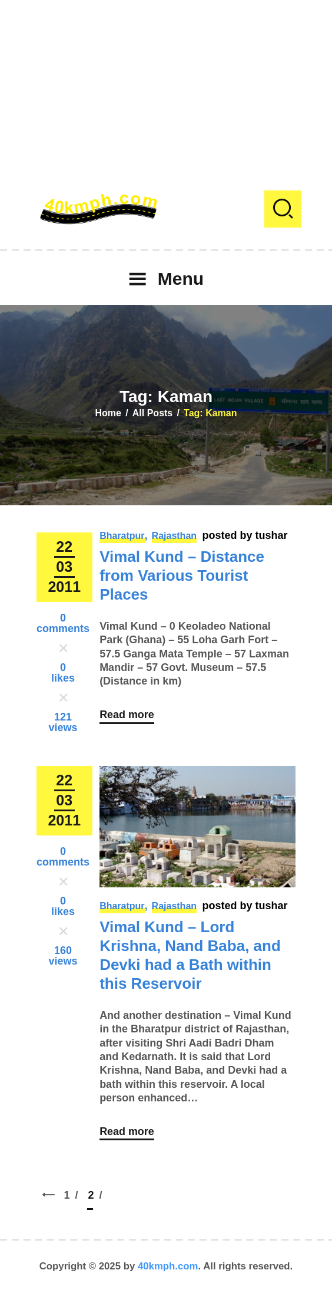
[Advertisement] (166, 82)
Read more (126, 715)
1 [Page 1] (74, 1193)
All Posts (152, 413)
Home (108, 413)
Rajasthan (174, 536)
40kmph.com (168, 1266)
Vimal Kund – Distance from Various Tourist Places (181, 575)
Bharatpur (121, 536)
